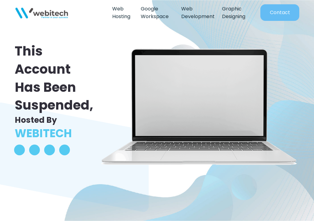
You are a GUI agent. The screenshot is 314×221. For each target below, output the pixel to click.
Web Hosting (121, 12)
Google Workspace (155, 12)
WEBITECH (43, 133)
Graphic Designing (233, 12)
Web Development (198, 12)
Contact (280, 12)
